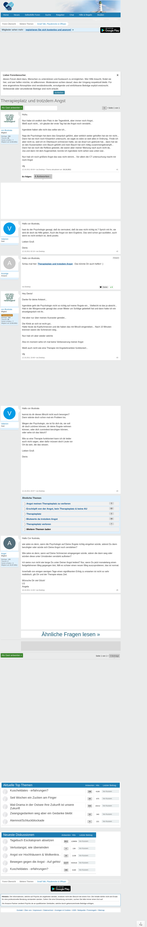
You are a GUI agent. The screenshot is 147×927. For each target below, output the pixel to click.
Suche (48, 15)
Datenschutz (48, 910)
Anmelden (113, 19)
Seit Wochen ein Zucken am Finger (33, 797)
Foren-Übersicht (9, 881)
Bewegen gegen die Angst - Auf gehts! (35, 861)
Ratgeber (60, 15)
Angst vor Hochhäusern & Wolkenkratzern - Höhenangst (47, 854)
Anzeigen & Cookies (63, 910)
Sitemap (101, 910)
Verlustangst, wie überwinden (29, 847)
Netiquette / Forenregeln (86, 910)
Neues (17, 15)
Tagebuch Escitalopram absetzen (32, 840)
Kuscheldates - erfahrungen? (29, 790)
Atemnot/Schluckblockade (27, 820)
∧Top (140, 924)
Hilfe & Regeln (85, 15)
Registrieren (98, 19)
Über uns (28, 910)
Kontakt (20, 910)
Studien (100, 15)
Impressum (37, 910)
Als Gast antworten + (12, 108)
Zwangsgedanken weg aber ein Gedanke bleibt (41, 813)
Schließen (59, 92)
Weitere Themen (26, 881)
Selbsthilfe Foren (32, 15)
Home (6, 15)
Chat (72, 15)
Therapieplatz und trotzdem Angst (33, 100)
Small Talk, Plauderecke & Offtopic (51, 881)
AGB (74, 910)
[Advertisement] (71, 612)
